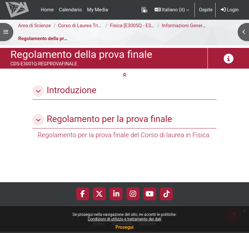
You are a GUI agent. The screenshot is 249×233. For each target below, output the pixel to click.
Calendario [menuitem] (70, 10)
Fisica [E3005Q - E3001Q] (136, 25)
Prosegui (124, 227)
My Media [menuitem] (97, 10)
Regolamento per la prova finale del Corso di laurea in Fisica (123, 135)
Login (230, 10)
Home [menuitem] (47, 10)
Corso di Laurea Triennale (85, 25)
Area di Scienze (34, 25)
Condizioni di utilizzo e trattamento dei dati (124, 219)
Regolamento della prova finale (51, 38)
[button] (172, 9)
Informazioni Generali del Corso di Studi (204, 25)
